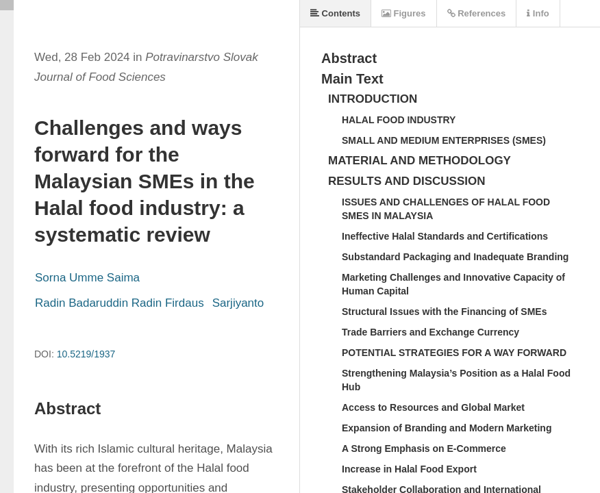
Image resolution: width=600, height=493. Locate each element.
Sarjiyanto (238, 302)
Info (538, 13)
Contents (335, 13)
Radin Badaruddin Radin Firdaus (119, 302)
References (476, 13)
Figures (404, 13)
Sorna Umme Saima (87, 277)
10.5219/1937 (86, 354)
